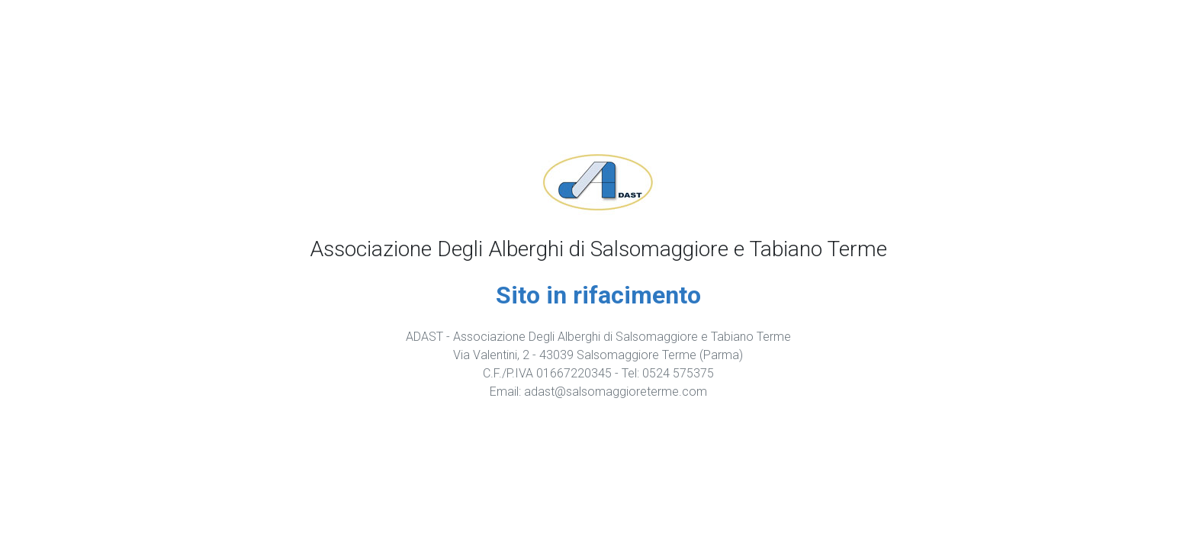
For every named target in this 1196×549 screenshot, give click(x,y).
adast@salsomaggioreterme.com (615, 391)
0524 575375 (678, 373)
